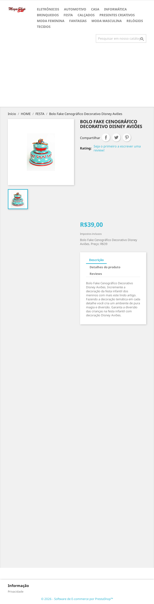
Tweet (116, 137)
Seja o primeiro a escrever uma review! (117, 148)
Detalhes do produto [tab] (105, 267)
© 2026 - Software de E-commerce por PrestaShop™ (77, 599)
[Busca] (121, 38)
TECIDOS (44, 26)
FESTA (68, 15)
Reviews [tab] (96, 274)
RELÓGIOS (135, 21)
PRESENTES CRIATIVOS (117, 15)
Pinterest (127, 137)
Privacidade (15, 591)
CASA (95, 9)
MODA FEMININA (50, 21)
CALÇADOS (86, 15)
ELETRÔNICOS (48, 9)
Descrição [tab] (96, 260)
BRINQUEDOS (48, 15)
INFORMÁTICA (115, 9)
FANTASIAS (78, 21)
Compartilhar (106, 137)
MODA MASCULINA (106, 21)
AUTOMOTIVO (75, 9)
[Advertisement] (78, 76)
